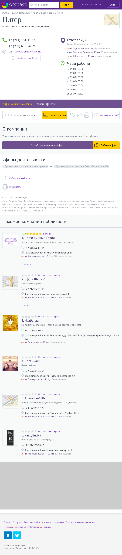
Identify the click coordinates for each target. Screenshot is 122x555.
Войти (113, 4)
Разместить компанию (92, 4)
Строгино (18, 527)
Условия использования (53, 522)
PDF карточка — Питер (16, 178)
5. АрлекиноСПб (33, 398)
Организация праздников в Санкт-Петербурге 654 (82, 166)
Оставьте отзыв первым (49, 275)
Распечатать (11, 187)
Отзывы (39, 104)
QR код (50, 104)
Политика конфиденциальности (80, 522)
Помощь (7, 522)
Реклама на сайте (32, 522)
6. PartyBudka (31, 435)
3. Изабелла (30, 320)
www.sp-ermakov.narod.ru (28, 51)
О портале (18, 522)
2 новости (26, 264)
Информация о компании (17, 104)
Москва (7, 527)
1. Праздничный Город (38, 238)
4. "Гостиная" (30, 361)
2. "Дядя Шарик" (33, 279)
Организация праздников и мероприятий (26, 166)
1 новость (25, 305)
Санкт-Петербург (31, 527)
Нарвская (47, 527)
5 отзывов (48, 233)
